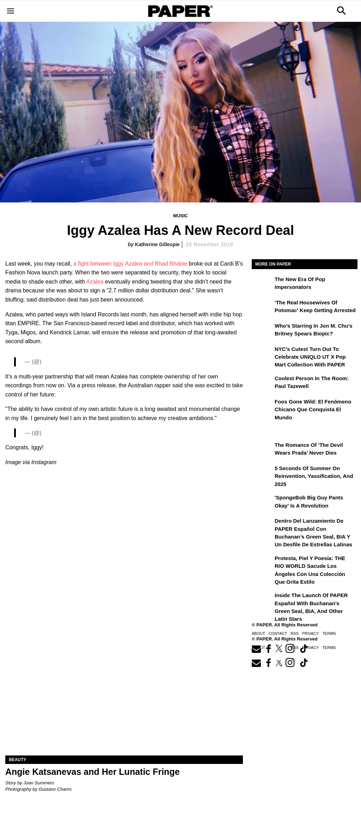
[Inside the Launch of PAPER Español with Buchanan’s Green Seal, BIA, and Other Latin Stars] (262, 600)
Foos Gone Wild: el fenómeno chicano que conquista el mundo (313, 409)
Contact (278, 633)
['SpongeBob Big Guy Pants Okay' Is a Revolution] (262, 502)
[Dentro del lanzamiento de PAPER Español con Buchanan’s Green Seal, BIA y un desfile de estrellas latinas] (262, 526)
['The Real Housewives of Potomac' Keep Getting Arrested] (262, 307)
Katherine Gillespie (157, 244)
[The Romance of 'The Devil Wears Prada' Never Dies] (262, 450)
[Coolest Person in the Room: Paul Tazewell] (262, 383)
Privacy (310, 633)
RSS (294, 633)
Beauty (17, 759)
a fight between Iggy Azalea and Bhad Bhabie (130, 264)
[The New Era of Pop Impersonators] (262, 284)
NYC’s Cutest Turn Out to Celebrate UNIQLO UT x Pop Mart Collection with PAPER (310, 357)
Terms (329, 633)
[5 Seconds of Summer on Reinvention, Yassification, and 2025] (262, 473)
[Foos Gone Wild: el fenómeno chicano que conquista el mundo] (262, 406)
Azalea (94, 282)
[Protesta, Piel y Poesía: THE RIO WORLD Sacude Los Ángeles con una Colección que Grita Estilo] (262, 563)
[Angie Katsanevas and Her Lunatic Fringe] (124, 696)
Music (180, 215)
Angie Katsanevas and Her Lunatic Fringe (92, 772)
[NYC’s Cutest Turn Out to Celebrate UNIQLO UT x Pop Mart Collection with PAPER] (262, 354)
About (258, 633)
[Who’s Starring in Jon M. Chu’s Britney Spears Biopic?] (262, 331)
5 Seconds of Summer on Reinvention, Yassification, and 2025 (314, 476)
